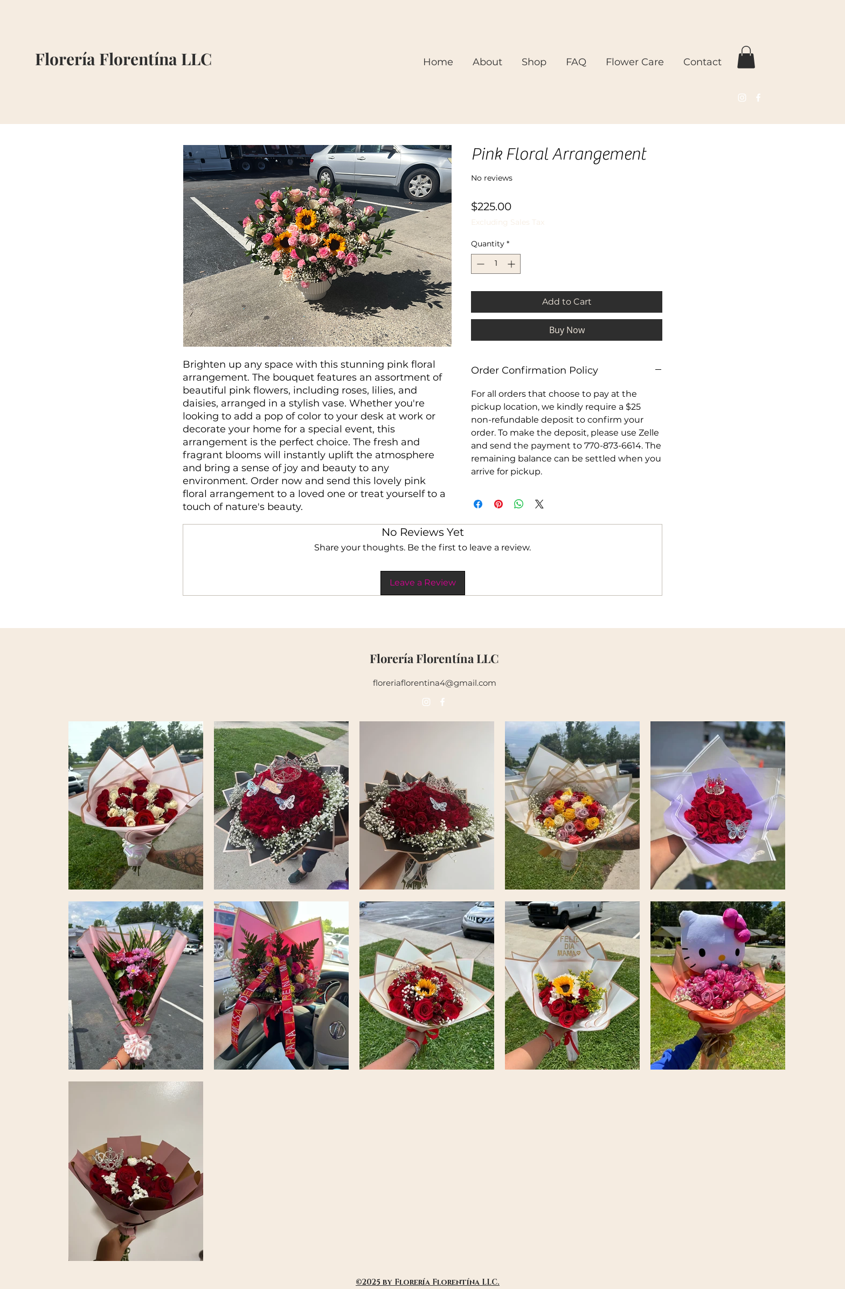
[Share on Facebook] (478, 504)
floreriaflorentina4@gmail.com (434, 683)
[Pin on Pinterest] (498, 504)
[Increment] (512, 263)
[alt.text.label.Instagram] (742, 97)
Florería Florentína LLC (123, 59)
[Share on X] (539, 504)
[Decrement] (479, 263)
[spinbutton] (495, 263)
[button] (746, 57)
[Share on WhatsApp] (518, 504)
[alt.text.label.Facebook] (758, 97)
